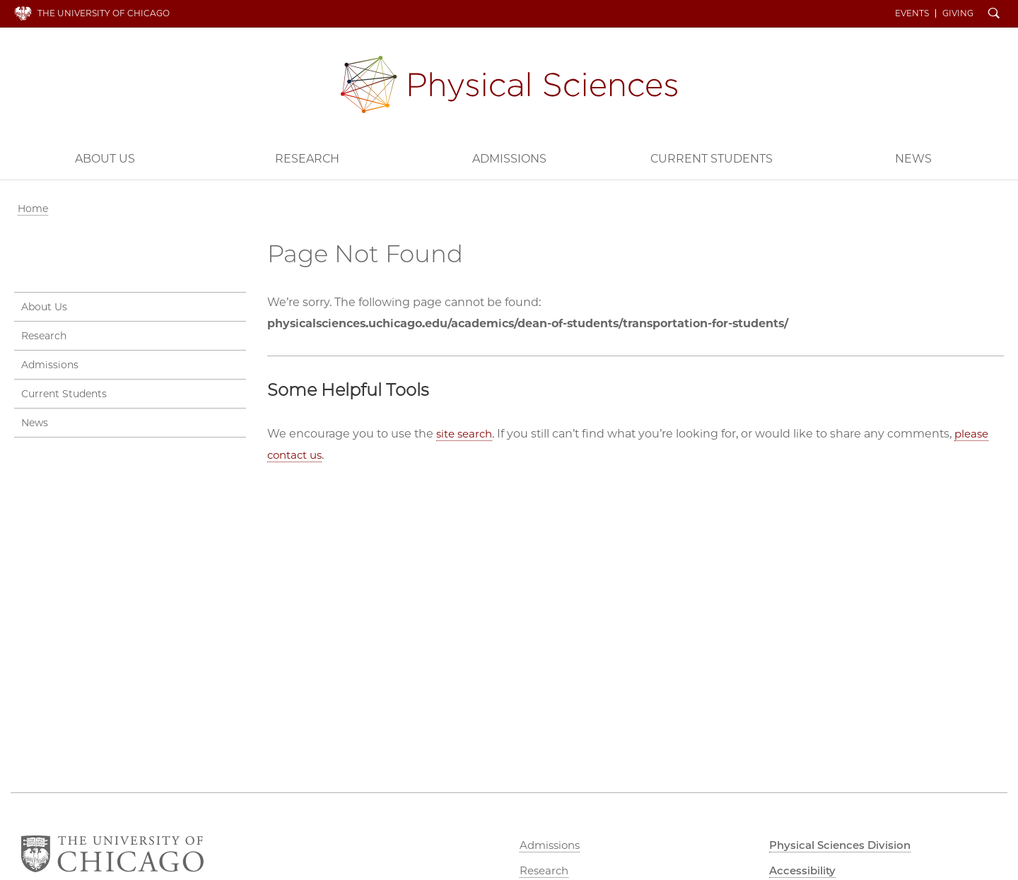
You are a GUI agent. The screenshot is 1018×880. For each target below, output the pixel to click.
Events (916, 12)
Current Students (711, 157)
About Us (105, 157)
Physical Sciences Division (509, 83)
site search (466, 432)
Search (998, 14)
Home (33, 207)
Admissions (509, 157)
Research (307, 157)
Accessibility (805, 870)
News (913, 157)
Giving (962, 12)
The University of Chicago (103, 12)
